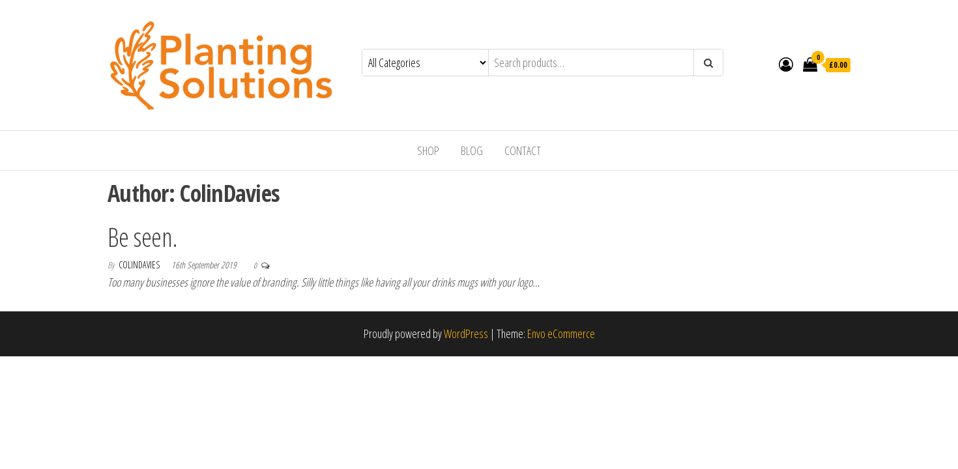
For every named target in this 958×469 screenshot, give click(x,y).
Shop (428, 150)
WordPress (466, 333)
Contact (522, 150)
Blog (472, 150)
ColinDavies (140, 265)
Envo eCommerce (561, 333)
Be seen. (143, 237)
